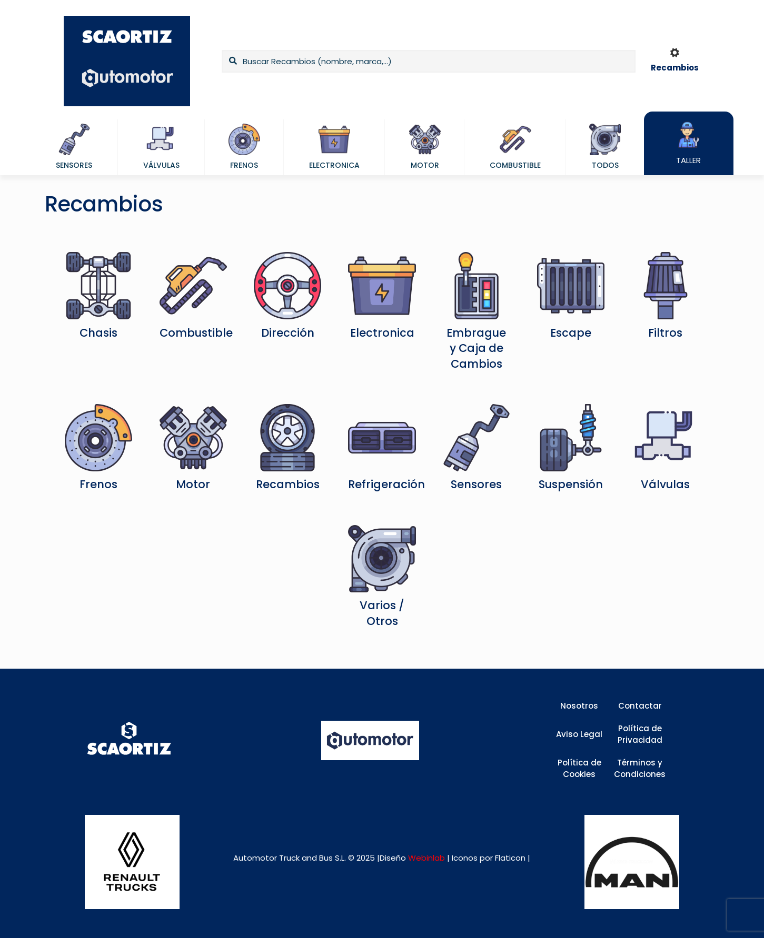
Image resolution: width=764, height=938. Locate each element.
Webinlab (427, 857)
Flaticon (510, 857)
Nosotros (579, 705)
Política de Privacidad (640, 734)
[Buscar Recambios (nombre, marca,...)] (429, 61)
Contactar (640, 705)
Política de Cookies (579, 768)
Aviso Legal (579, 734)
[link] (132, 862)
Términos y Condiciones (640, 768)
